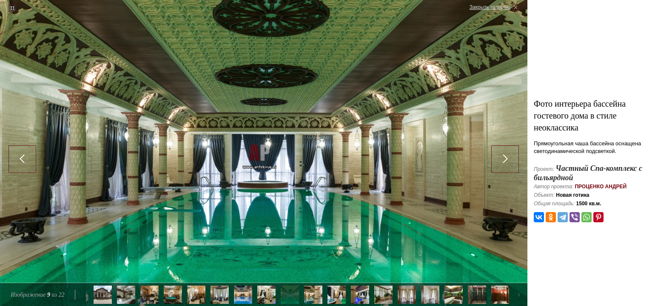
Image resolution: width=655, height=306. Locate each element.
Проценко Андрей (601, 187)
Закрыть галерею (490, 7)
